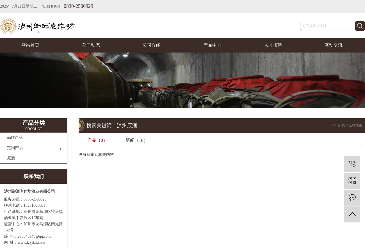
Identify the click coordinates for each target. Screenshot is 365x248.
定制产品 (15, 148)
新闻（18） (137, 140)
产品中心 (212, 45)
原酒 (11, 158)
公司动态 (91, 45)
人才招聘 (273, 45)
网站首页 (30, 45)
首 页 (341, 125)
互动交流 (334, 45)
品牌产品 (15, 137)
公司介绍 (152, 45)
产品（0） (97, 140)
